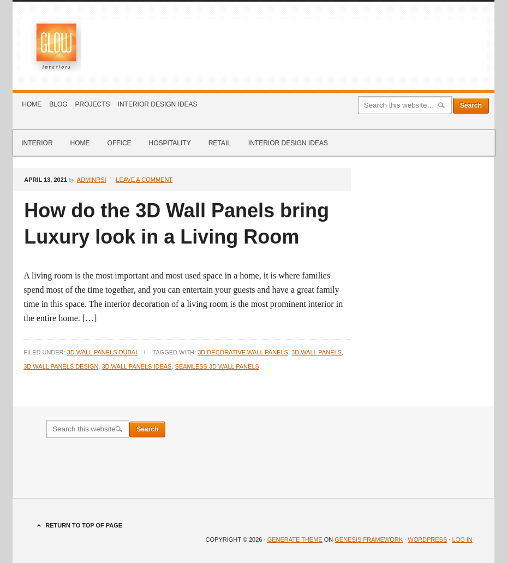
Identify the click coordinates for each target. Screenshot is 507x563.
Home (31, 104)
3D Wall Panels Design (60, 366)
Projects (92, 104)
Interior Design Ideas (158, 104)
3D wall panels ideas (136, 366)
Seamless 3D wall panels (217, 366)
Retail (219, 143)
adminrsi (91, 179)
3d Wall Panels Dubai (102, 352)
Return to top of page (83, 525)
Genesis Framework (369, 539)
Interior (36, 143)
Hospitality (170, 143)
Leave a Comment (144, 179)
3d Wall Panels (316, 352)
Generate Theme (295, 539)
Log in (462, 539)
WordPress (427, 539)
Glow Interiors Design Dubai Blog (253, 46)
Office (120, 143)
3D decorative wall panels (243, 352)
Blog (58, 104)
